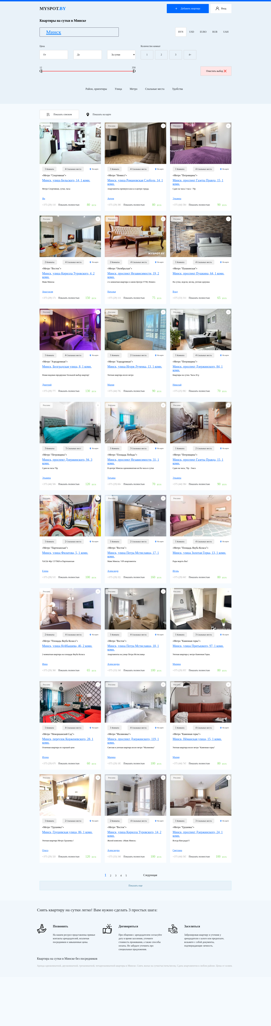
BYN (180, 32)
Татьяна (111, 478)
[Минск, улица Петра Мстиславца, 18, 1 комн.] (135, 609)
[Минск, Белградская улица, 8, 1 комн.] (70, 329)
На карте (94, 169)
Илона (45, 757)
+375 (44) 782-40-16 (117, 391)
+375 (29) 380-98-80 (117, 205)
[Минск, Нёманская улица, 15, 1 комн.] (200, 702)
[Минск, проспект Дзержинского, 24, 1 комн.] (200, 795)
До (89, 55)
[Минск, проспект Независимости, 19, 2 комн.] (135, 236)
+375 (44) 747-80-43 (183, 763)
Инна (45, 664)
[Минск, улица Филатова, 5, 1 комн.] (70, 515)
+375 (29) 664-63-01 (117, 484)
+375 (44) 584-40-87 (183, 205)
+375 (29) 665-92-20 (183, 577)
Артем (110, 198)
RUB (214, 32)
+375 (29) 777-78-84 (52, 391)
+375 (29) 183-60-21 (117, 763)
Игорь (176, 571)
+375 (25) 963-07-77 (183, 391)
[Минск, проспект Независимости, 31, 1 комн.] (135, 422)
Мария (110, 385)
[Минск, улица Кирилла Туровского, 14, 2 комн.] (135, 795)
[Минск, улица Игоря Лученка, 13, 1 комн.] (135, 329)
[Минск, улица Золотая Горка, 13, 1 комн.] (200, 515)
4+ (190, 54)
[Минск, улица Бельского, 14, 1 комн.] (70, 143)
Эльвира (177, 198)
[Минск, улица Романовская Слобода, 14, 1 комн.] (135, 143)
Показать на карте (98, 114)
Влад (175, 291)
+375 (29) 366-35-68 (52, 670)
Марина (177, 664)
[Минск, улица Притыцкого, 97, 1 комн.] (200, 609)
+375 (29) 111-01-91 (117, 298)
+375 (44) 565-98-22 (183, 856)
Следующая (150, 875)
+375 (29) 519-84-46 (52, 577)
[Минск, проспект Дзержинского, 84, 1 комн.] (200, 329)
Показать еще (136, 885)
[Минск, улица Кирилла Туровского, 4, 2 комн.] (70, 236)
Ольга (45, 850)
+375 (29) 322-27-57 (117, 577)
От (55, 55)
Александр (112, 571)
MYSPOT (53, 8)
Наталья (111, 291)
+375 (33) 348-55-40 (117, 670)
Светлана (177, 850)
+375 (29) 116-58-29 (52, 205)
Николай (177, 385)
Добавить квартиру (187, 8)
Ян (43, 198)
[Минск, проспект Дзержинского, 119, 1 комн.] (135, 702)
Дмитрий (47, 385)
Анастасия (47, 291)
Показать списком (59, 114)
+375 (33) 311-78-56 (183, 298)
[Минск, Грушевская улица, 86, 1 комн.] (70, 795)
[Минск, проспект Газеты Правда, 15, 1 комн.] (200, 143)
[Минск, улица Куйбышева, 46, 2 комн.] (70, 609)
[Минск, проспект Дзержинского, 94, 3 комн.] (70, 422)
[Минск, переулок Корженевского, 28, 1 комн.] (70, 702)
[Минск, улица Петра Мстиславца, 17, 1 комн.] (135, 515)
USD (191, 32)
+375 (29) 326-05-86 (52, 856)
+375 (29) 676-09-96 (52, 763)
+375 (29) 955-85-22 (183, 670)
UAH (225, 32)
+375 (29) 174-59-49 (52, 298)
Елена (45, 571)
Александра (113, 664)
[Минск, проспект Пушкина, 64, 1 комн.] (200, 236)
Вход (221, 9)
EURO (203, 32)
